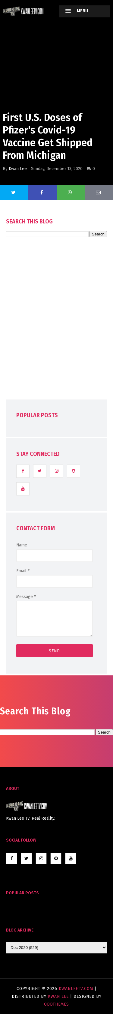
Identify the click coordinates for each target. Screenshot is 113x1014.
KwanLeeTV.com (77, 988)
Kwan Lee (18, 168)
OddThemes (56, 1004)
